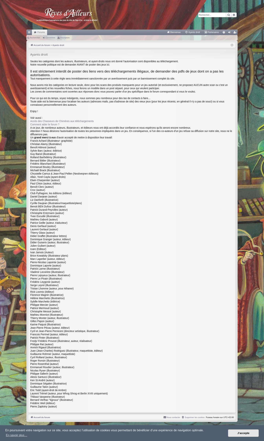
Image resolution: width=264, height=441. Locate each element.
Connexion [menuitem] (230, 33)
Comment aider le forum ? (44, 124)
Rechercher (35, 38)
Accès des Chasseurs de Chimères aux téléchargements (62, 121)
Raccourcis (30, 33)
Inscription (65, 38)
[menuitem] (174, 32)
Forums (41, 32)
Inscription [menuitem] (236, 33)
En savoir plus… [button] (16, 435)
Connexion (50, 38)
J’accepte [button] (243, 433)
